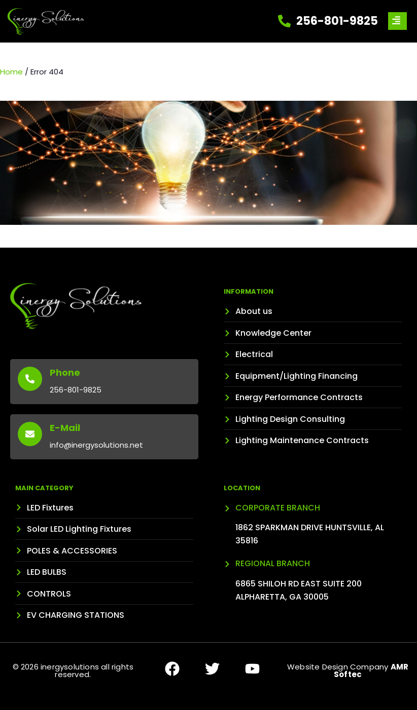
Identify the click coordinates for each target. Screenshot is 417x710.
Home (11, 71)
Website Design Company (347, 670)
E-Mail (65, 427)
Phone (65, 372)
